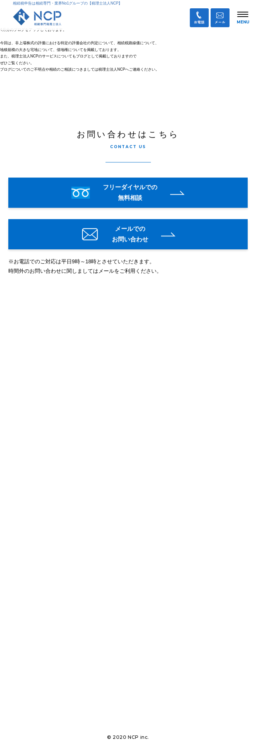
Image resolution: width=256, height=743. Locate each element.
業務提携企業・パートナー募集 (56, 698)
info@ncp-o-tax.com (47, 442)
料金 (18, 542)
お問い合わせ (34, 681)
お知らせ (23, 463)
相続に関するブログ (37, 582)
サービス (23, 562)
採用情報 (23, 641)
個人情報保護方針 (40, 715)
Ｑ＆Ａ (26, 665)
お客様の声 (26, 622)
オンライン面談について (42, 483)
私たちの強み (29, 503)
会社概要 (23, 602)
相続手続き (26, 522)
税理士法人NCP (47, 347)
